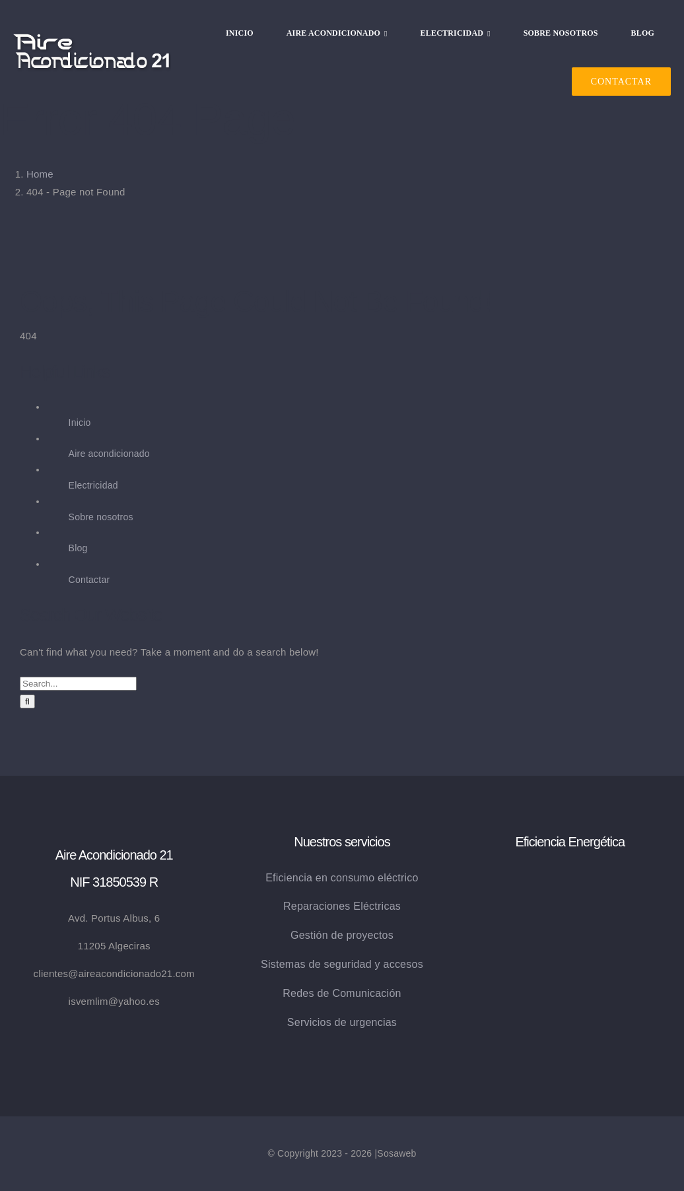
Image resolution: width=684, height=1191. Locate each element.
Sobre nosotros (101, 517)
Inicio (80, 422)
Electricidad (93, 485)
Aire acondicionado (109, 453)
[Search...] (78, 684)
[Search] (27, 701)
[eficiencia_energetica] (570, 873)
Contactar (89, 579)
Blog (78, 548)
